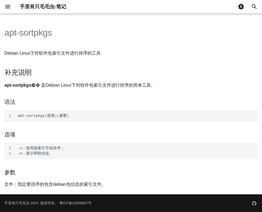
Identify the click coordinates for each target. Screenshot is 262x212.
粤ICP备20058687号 (75, 203)
